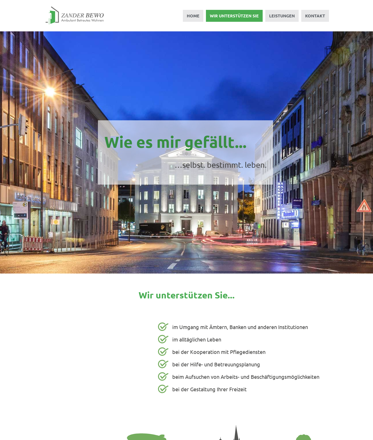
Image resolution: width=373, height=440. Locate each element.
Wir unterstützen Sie (234, 15)
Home (193, 15)
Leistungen (282, 15)
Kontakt (315, 15)
